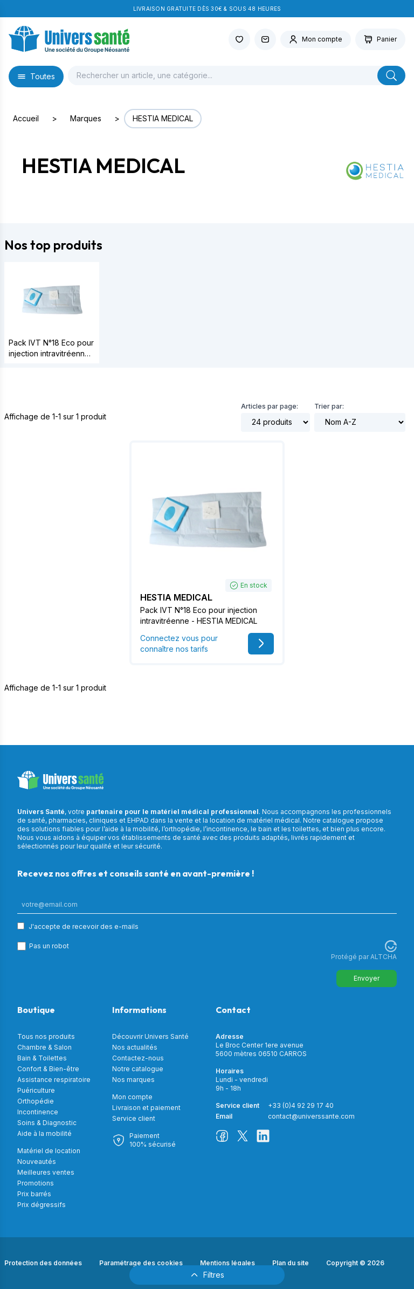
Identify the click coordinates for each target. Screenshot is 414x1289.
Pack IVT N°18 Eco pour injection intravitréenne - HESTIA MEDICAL (52, 353)
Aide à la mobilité (44, 1133)
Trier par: (329, 406)
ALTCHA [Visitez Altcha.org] (383, 957)
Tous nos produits (46, 1036)
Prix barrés (34, 1194)
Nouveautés (36, 1161)
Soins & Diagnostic (47, 1123)
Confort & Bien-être (48, 1069)
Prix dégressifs (41, 1205)
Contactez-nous (138, 1058)
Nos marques (133, 1080)
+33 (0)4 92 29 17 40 (301, 1105)
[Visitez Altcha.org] (391, 946)
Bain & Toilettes (42, 1058)
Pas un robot (49, 946)
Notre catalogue (137, 1069)
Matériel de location (48, 1151)
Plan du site (290, 1263)
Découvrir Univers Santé (150, 1036)
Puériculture (36, 1090)
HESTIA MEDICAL (163, 118)
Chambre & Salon (44, 1047)
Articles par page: (269, 406)
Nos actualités (134, 1047)
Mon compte (132, 1097)
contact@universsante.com (311, 1116)
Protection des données (43, 1263)
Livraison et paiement (146, 1108)
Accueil (26, 118)
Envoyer (367, 978)
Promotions (35, 1183)
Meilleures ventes (45, 1172)
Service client (133, 1118)
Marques (85, 118)
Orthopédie (35, 1101)
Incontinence (37, 1112)
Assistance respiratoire (54, 1080)
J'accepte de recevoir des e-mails (84, 926)
